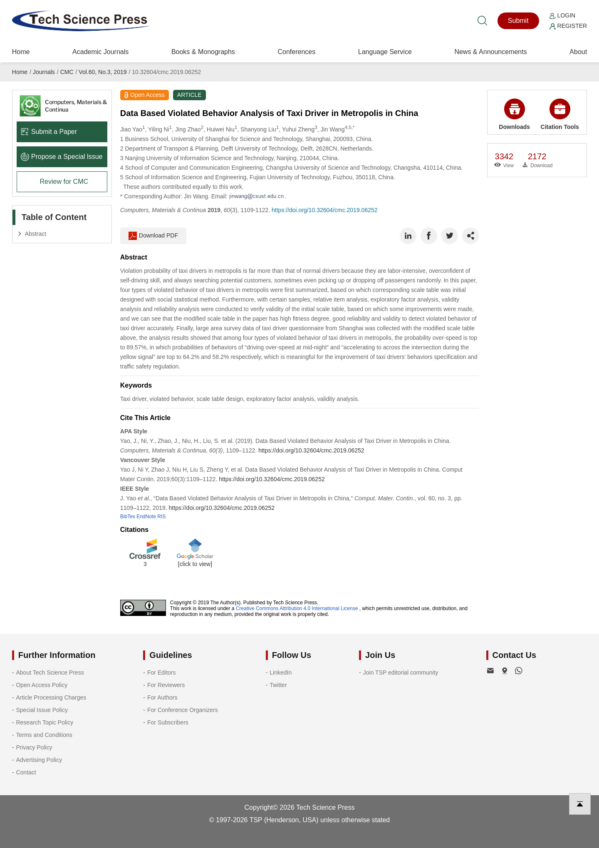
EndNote (146, 516)
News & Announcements (490, 51)
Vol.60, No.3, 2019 (102, 72)
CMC (67, 72)
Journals (44, 72)
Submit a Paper (49, 131)
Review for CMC (64, 181)
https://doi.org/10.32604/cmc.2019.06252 (325, 210)
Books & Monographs (203, 51)
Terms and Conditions (44, 735)
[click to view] (195, 564)
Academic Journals (100, 51)
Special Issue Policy (42, 710)
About (578, 51)
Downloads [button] (514, 114)
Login (562, 15)
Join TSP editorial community (400, 672)
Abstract (35, 233)
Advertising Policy (39, 760)
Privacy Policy (34, 747)
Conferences (296, 51)
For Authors (162, 697)
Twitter (278, 685)
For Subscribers (167, 722)
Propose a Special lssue (62, 156)
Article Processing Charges (51, 697)
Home (21, 51)
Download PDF (153, 236)
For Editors (161, 672)
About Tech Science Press (50, 672)
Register (568, 25)
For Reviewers (166, 685)
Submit (518, 20)
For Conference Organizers (182, 710)
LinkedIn (281, 672)
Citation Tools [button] (560, 114)
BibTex (127, 516)
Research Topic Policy (44, 722)
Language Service (385, 51)
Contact (26, 772)
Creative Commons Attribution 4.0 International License (297, 608)
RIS (161, 516)
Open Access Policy (41, 685)
